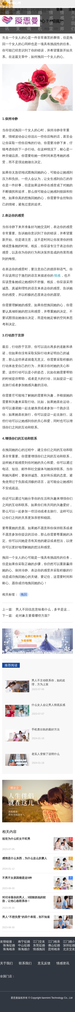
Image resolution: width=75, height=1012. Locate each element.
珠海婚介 (24, 949)
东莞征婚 (39, 945)
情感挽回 (39, 949)
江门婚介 (69, 941)
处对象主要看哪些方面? (32, 615)
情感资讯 (62, 963)
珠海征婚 (9, 945)
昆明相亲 (54, 949)
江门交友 (39, 941)
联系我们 (25, 963)
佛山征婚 (54, 945)
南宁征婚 (24, 941)
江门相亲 (54, 941)
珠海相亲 (9, 949)
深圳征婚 (69, 945)
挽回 (24, 594)
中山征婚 (24, 945)
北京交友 (69, 949)
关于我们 (6, 963)
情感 (57, 275)
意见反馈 (44, 963)
